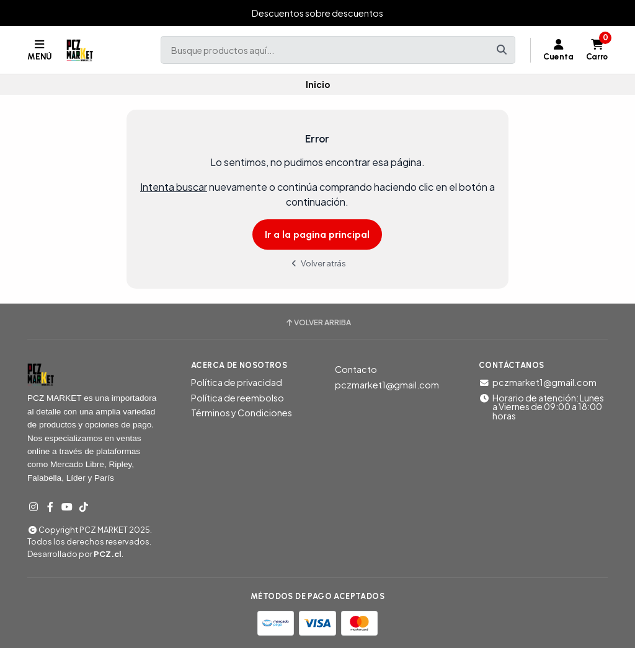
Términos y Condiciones (241, 412)
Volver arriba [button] (318, 322)
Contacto (356, 369)
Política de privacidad (236, 382)
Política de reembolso (237, 397)
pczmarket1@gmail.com (387, 384)
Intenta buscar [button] (173, 186)
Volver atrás (317, 263)
